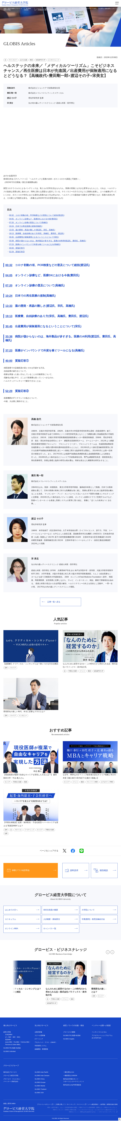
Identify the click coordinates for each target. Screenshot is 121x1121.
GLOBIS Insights (68, 1039)
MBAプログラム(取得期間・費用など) (90, 1107)
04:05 (8, 275)
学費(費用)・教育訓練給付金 (99, 919)
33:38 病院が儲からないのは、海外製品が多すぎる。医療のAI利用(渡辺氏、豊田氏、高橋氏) (47, 241)
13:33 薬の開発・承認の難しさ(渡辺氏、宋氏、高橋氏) (32, 230)
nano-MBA (9, 1042)
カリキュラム (22, 919)
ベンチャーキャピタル (99, 1032)
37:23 (8, 350)
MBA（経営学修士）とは (55, 1107)
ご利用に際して (60, 1104)
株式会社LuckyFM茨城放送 (72, 1085)
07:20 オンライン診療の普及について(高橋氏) (28, 223)
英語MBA (8, 1039)
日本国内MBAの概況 (71, 1107)
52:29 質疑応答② (17, 252)
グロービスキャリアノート (108, 1112)
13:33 (8, 305)
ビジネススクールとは (86, 1110)
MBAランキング (58, 1110)
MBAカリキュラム (110, 1107)
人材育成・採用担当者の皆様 (109, 1104)
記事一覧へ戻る (51, 602)
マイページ (81, 1104)
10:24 (8, 295)
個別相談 (103, 870)
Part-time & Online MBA (12, 1044)
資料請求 (74, 870)
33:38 (8, 336)
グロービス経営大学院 (10, 1075)
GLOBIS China (39, 1079)
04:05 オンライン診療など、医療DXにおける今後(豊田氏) (33, 219)
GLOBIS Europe (40, 1082)
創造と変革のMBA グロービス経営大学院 (13, 9)
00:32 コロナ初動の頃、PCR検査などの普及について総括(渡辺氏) (36, 215)
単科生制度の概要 (60, 910)
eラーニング (39, 1039)
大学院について (99, 910)
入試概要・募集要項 (60, 919)
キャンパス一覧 (60, 928)
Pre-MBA (16, 1042)
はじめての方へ (22, 910)
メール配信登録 (93, 1104)
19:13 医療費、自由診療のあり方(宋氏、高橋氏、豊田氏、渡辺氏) (36, 233)
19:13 (8, 316)
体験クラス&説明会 (29, 870)
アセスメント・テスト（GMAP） (46, 1042)
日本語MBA (8, 1034)
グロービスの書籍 (69, 1032)
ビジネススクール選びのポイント (105, 1110)
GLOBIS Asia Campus (42, 1075)
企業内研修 (38, 1032)
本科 (18, 1037)
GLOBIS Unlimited (9, 1051)
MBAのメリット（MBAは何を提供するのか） (83, 1112)
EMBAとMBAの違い (71, 1110)
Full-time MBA (25, 1042)
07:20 (8, 285)
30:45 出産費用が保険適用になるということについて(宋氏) (34, 237)
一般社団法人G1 (68, 1072)
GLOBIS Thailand (40, 1089)
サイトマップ (71, 1104)
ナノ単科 (8, 1037)
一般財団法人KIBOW (70, 1075)
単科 (14, 1037)
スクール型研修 (40, 1035)
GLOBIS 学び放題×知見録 (12, 1048)
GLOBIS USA (39, 1092)
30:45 (8, 326)
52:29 (8, 390)
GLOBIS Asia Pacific (41, 1072)
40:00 (8, 360)
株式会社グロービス (10, 1072)
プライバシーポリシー (45, 1104)
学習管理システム (41, 1046)
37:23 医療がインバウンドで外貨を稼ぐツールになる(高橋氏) (35, 244)
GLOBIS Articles (27, 9)
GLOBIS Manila (40, 1086)
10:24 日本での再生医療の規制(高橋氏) (25, 226)
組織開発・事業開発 (41, 1049)
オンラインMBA (22, 928)
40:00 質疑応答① (17, 248)
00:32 (8, 265)
